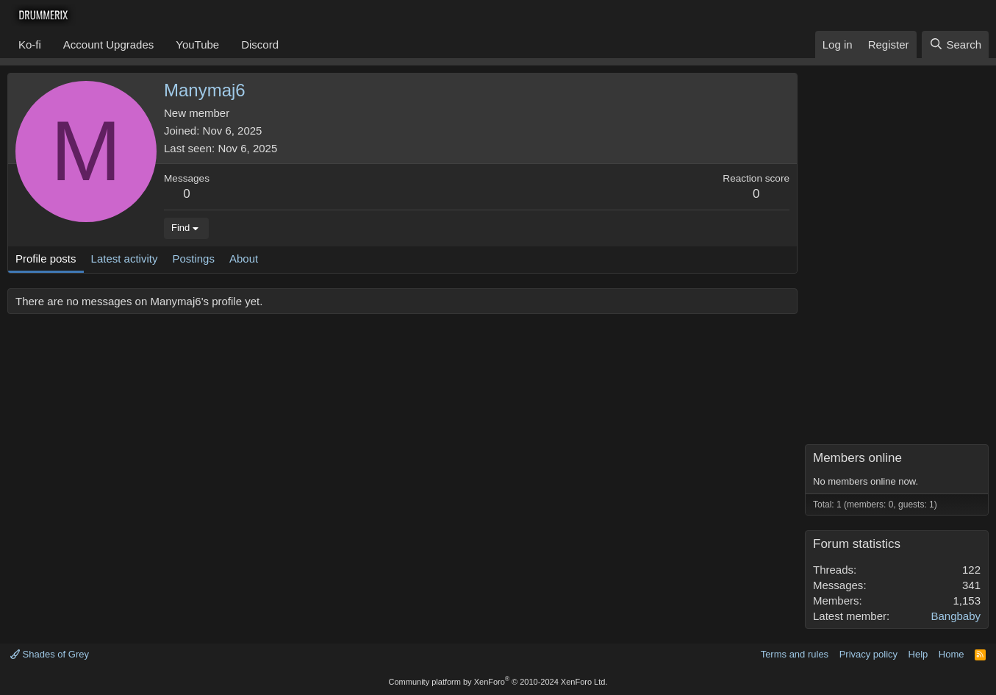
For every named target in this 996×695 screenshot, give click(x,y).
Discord (260, 44)
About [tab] (243, 258)
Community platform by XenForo (498, 681)
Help (918, 654)
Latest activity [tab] (124, 258)
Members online (857, 458)
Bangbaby (956, 616)
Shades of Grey (49, 654)
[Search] (955, 44)
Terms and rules (794, 654)
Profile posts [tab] (45, 258)
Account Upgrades (108, 44)
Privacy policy (868, 654)
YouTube (197, 44)
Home (951, 654)
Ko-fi (29, 44)
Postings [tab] (193, 258)
